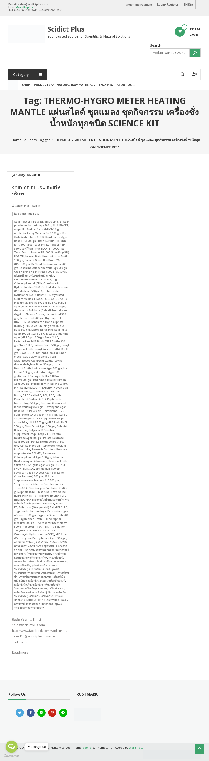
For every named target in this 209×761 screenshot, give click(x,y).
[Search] (195, 52)
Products (42, 85)
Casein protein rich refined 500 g (34, 271)
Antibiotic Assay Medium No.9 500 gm (37, 233)
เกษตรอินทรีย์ (48, 573)
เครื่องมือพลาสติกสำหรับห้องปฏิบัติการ (34, 592)
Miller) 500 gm (23, 380)
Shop (26, 85)
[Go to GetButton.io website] (11, 756)
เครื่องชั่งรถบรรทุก (37, 580)
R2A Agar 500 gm (30, 445)
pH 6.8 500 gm (37, 422)
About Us (124, 85)
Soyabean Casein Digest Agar (32, 472)
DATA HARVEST (38, 295)
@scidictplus (24, 7)
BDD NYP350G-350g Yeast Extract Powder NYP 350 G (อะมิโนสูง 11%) (40, 244)
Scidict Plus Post (28, 213)
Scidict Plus (66, 29)
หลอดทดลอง (60, 561)
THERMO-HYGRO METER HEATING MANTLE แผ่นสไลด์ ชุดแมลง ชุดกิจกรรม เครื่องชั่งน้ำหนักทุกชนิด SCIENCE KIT (41, 499)
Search (155, 45)
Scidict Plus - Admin (27, 205)
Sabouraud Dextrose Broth (50, 461)
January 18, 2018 (26, 174)
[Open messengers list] (12, 747)
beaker (29, 256)
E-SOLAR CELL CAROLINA (48, 298)
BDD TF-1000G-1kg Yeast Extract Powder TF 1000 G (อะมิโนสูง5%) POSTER (41, 252)
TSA (39, 526)
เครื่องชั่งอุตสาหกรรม (36, 588)
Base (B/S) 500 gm (25, 241)
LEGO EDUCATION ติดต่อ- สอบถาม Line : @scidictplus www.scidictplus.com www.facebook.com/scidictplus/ (40, 356)
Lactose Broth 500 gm (47, 345)
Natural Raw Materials (75, 85)
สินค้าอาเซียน (44, 561)
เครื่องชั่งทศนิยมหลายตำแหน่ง (35, 577)
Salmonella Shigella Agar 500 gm (34, 465)
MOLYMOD (39, 380)
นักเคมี (31, 546)
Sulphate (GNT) (27, 492)
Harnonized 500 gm (32, 318)
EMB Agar (54, 302)
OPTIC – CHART (32, 395)
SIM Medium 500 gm (48, 468)
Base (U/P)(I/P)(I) (48, 241)
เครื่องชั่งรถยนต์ (56, 580)
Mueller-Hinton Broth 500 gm (49, 383)
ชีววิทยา (54, 542)
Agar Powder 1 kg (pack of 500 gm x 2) (38, 221)
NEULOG (32, 387)
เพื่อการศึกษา (33, 604)
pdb (58, 395)
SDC (31, 468)
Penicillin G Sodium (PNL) (30, 399)
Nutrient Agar (41, 391)
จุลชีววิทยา (42, 542)
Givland (53, 310)
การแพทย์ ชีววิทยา (24, 542)
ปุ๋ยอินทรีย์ (49, 546)
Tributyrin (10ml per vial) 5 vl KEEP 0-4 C (43, 507)
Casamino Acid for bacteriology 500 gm (43, 268)
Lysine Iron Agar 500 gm (47, 368)
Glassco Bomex (34, 314)
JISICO (26, 322)
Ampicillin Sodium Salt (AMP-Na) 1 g (36, 229)
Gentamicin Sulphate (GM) (30, 310)
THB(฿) (188, 4)
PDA (51, 395)
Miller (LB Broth (51, 376)
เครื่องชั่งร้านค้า (22, 584)
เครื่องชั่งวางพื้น (40, 584)
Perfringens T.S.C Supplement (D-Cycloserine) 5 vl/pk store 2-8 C (41, 414)
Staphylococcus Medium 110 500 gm (36, 480)
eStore (87, 747)
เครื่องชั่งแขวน (56, 588)
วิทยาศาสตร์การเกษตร (39, 553)
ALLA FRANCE (60, 225)
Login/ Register (167, 4)
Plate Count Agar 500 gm (40, 426)
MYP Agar (20, 387)
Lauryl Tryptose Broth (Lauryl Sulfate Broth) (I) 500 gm (41, 349)
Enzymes (106, 85)
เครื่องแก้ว (34, 596)
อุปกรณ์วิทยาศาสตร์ (39, 569)
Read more (20, 652)
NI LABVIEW (45, 387)
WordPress (136, 747)
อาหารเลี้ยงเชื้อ (22, 565)
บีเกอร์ (39, 546)
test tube (43, 492)
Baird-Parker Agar (56, 237)
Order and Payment (139, 4)
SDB (25, 468)
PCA (45, 395)
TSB (45, 526)
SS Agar (49, 476)
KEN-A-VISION (34, 326)
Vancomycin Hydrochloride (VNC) (34, 534)
